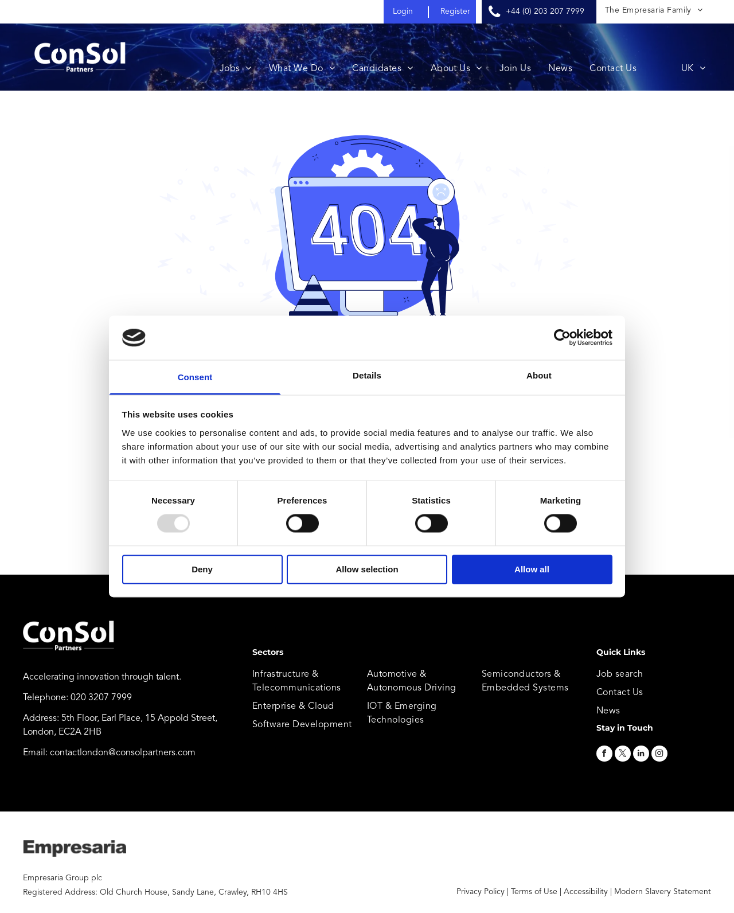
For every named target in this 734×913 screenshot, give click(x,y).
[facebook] (604, 755)
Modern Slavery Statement (662, 892)
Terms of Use (534, 892)
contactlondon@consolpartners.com (123, 753)
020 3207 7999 (101, 698)
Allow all (531, 569)
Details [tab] (367, 375)
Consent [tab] (195, 377)
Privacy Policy (480, 892)
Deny (202, 569)
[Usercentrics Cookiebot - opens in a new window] (562, 337)
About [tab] (539, 375)
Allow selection (366, 569)
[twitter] (623, 755)
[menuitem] (653, 11)
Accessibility (586, 892)
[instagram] (659, 755)
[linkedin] (641, 755)
